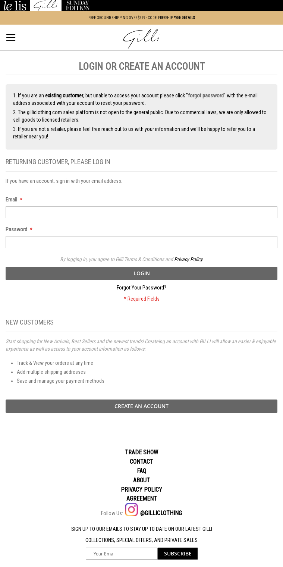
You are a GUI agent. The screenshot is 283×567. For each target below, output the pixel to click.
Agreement (141, 498)
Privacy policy (141, 489)
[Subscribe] (178, 554)
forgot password (206, 95)
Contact (141, 461)
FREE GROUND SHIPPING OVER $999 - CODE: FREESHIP (141, 18)
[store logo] (141, 39)
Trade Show (141, 452)
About (141, 480)
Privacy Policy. (189, 259)
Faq (141, 470)
